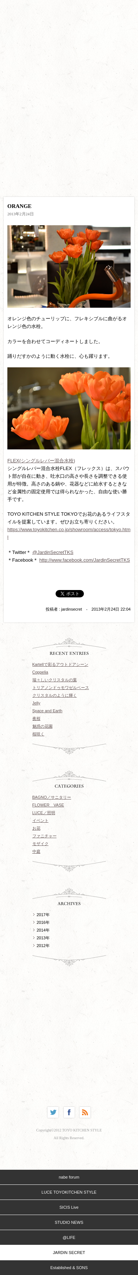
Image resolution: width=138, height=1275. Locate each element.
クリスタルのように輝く (54, 695)
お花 (36, 828)
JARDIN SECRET (69, 1252)
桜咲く (38, 734)
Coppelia (40, 672)
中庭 (36, 851)
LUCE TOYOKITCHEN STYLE (69, 1192)
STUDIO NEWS (69, 1222)
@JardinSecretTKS (52, 552)
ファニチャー (44, 836)
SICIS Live (69, 1207)
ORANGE (19, 206)
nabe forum (69, 1177)
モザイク (40, 843)
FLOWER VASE (48, 805)
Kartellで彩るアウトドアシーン (60, 664)
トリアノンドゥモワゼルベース (60, 687)
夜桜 (36, 718)
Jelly (36, 703)
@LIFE (69, 1237)
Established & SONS (69, 1267)
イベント (40, 820)
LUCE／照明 (43, 812)
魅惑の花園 (42, 726)
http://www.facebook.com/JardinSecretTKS (84, 560)
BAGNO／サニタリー (51, 797)
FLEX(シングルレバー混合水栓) (41, 460)
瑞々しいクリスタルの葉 (54, 680)
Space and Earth (47, 711)
